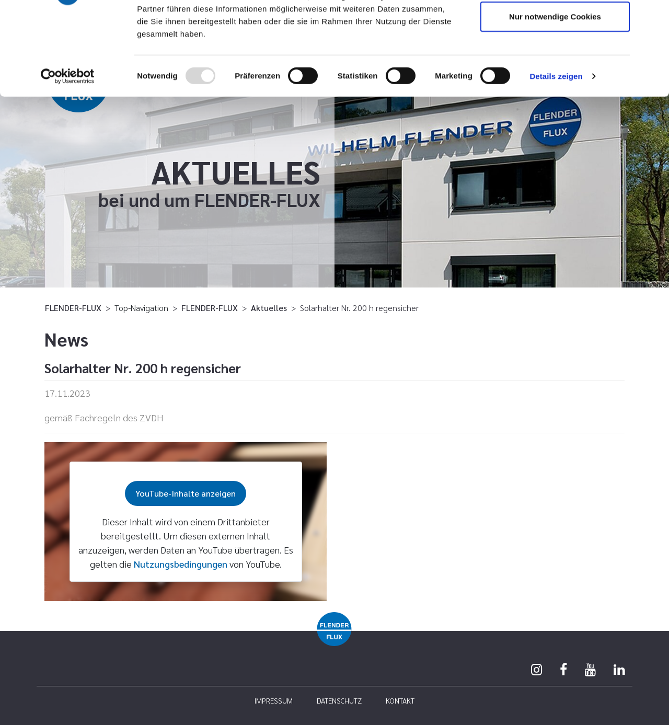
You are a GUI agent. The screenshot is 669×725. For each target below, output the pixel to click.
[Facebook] (563, 668)
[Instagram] (536, 668)
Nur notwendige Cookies (555, 95)
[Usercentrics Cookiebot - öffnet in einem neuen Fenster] (67, 156)
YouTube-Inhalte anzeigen (185, 493)
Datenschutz (339, 700)
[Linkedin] (619, 668)
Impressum (274, 700)
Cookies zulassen (555, 27)
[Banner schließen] (652, 16)
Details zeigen (555, 155)
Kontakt (400, 700)
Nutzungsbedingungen (180, 564)
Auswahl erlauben (555, 61)
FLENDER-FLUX (73, 307)
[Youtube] (590, 668)
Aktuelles (269, 307)
